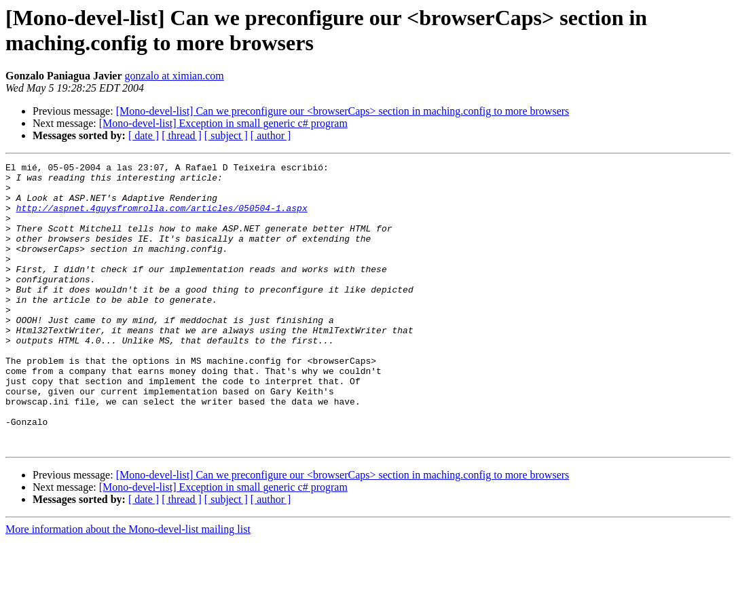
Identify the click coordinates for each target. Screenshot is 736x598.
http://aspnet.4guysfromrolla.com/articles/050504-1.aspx (162, 218)
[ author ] (271, 135)
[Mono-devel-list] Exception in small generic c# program (223, 123)
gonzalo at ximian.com (174, 75)
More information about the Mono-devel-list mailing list (128, 586)
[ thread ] (182, 135)
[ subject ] (226, 135)
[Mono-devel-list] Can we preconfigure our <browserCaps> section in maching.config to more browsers (343, 111)
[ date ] (143, 135)
